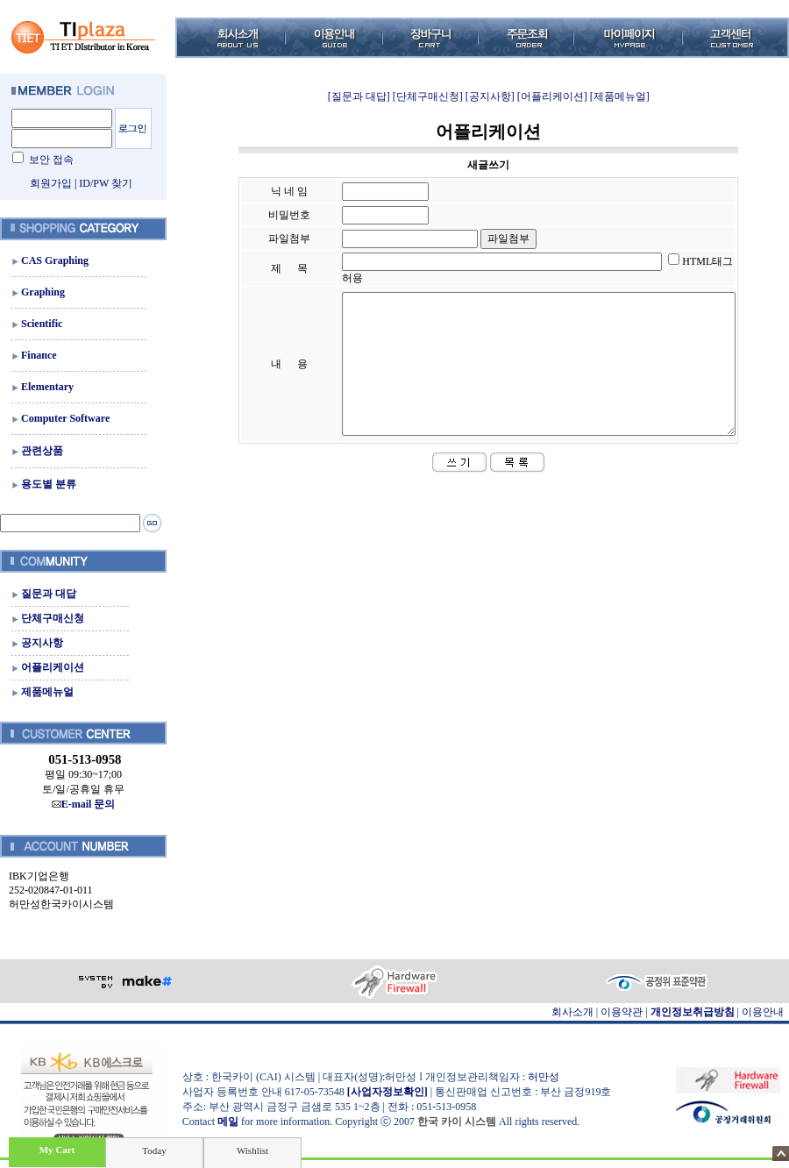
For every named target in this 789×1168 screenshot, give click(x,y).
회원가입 (51, 183)
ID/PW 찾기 (105, 183)
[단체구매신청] (428, 96)
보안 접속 (51, 159)
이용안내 (763, 1012)
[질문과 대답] (359, 96)
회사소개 (572, 1012)
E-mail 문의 (84, 804)
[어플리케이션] (552, 96)
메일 (227, 1121)
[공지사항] (490, 96)
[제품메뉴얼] (620, 96)
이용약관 (622, 1012)
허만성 (543, 1077)
